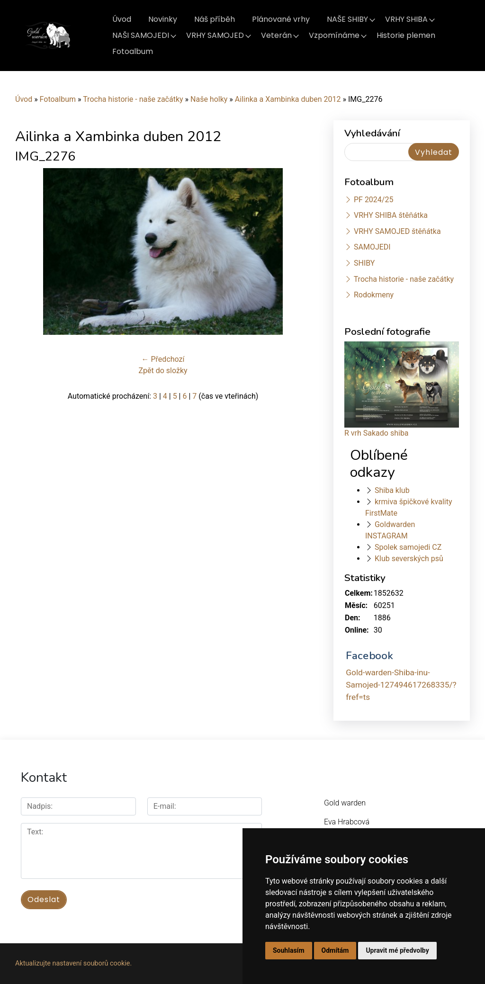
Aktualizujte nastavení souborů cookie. (73, 963)
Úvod (121, 19)
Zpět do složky (162, 370)
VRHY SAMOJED (215, 35)
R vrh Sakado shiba (376, 433)
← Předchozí (163, 359)
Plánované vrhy (281, 19)
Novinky (162, 19)
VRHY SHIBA (406, 19)
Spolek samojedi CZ (408, 547)
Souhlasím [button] (289, 950)
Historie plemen (406, 35)
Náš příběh (214, 19)
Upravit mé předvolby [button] (397, 950)
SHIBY (364, 263)
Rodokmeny (374, 294)
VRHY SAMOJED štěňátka (397, 231)
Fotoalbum (132, 51)
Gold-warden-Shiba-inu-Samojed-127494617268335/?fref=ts (401, 685)
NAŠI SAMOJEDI (140, 35)
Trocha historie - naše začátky (133, 99)
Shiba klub (392, 490)
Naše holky (209, 99)
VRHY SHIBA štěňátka (391, 215)
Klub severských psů (409, 558)
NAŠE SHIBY (347, 19)
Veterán (276, 35)
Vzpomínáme (334, 35)
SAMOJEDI (372, 246)
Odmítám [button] (335, 950)
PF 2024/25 (373, 199)
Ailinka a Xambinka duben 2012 (288, 99)
